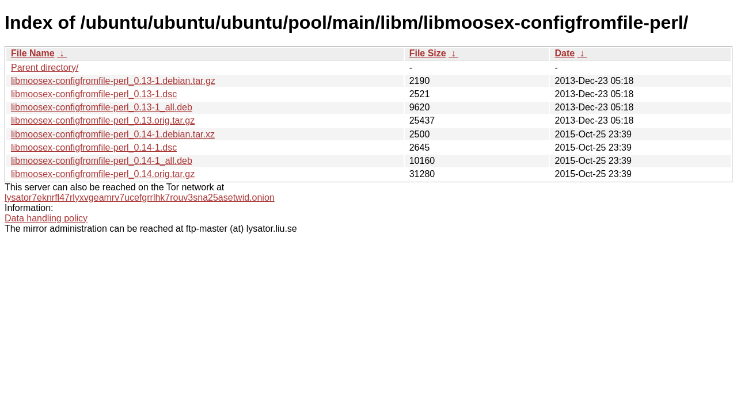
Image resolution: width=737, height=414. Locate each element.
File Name (33, 53)
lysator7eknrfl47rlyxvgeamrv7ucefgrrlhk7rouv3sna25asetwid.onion (140, 197)
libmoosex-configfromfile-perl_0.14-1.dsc (94, 147)
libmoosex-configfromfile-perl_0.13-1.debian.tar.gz (113, 81)
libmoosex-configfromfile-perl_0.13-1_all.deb (101, 107)
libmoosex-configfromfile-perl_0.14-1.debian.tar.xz (113, 134)
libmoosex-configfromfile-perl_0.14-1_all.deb (101, 161)
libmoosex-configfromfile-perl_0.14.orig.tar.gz (103, 174)
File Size (427, 53)
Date (564, 53)
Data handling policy (46, 218)
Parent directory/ (44, 67)
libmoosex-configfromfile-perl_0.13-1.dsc (94, 94)
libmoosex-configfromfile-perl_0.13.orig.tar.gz (103, 120)
